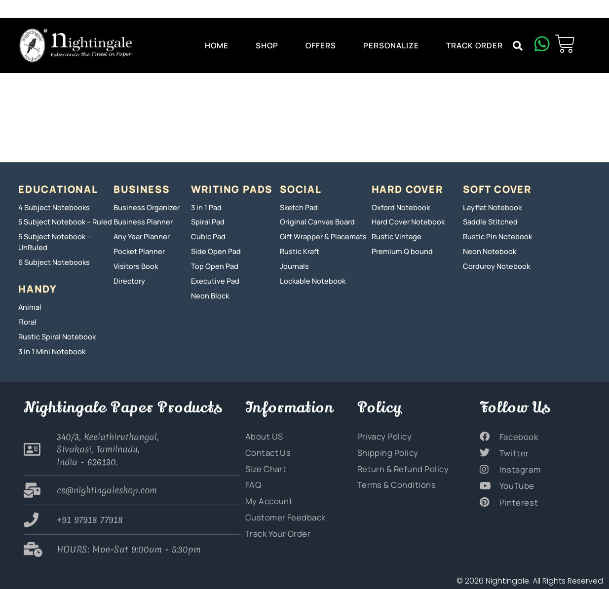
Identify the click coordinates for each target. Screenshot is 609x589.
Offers (320, 45)
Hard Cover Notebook (406, 221)
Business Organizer (143, 207)
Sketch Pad (298, 207)
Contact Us (265, 447)
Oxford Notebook (399, 207)
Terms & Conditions (392, 479)
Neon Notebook (487, 250)
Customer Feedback (281, 511)
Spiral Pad (207, 221)
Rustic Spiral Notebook (54, 333)
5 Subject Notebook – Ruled (62, 221)
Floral (26, 319)
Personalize (391, 45)
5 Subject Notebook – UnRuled (52, 241)
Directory (129, 279)
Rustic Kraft (299, 250)
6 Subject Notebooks (51, 260)
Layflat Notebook (491, 207)
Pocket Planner (138, 250)
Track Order (474, 45)
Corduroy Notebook (494, 264)
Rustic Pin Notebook (495, 236)
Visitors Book (134, 264)
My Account (266, 495)
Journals (293, 264)
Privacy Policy (382, 432)
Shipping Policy (385, 447)
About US (262, 432)
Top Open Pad (212, 264)
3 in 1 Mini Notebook (49, 348)
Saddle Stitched (488, 221)
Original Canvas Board (314, 221)
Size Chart (263, 463)
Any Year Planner (140, 236)
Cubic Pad (207, 236)
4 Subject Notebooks (51, 207)
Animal (28, 305)
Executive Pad (213, 279)
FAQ (252, 479)
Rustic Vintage (395, 236)
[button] (518, 46)
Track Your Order (275, 526)
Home (216, 45)
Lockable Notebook (310, 279)
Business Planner (140, 221)
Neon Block (209, 293)
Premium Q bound (399, 250)
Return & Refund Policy (398, 463)
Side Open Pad (214, 250)
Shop (267, 45)
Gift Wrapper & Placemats (321, 236)
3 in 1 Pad (205, 207)
